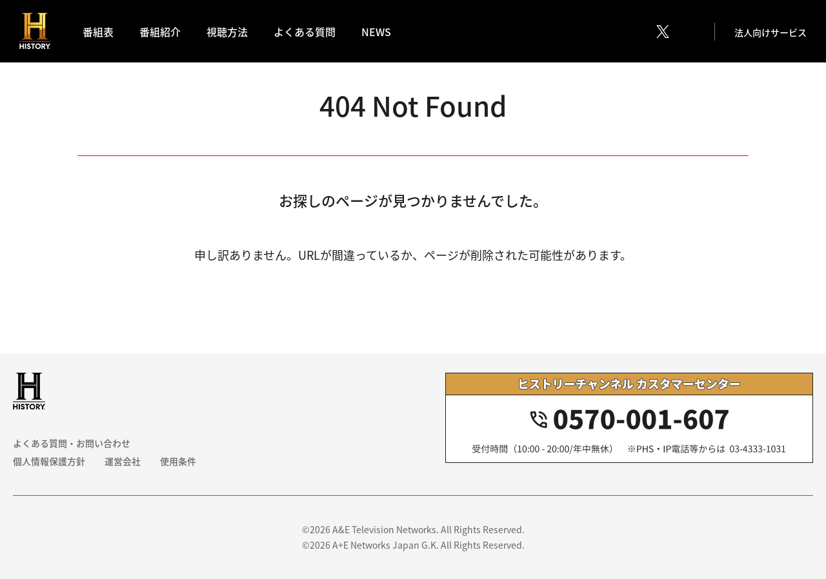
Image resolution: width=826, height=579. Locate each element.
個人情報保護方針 (49, 461)
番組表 (98, 31)
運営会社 (123, 461)
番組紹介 (160, 31)
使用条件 (178, 461)
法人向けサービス (770, 32)
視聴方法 (227, 31)
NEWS (376, 31)
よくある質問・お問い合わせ (71, 443)
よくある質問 (305, 31)
